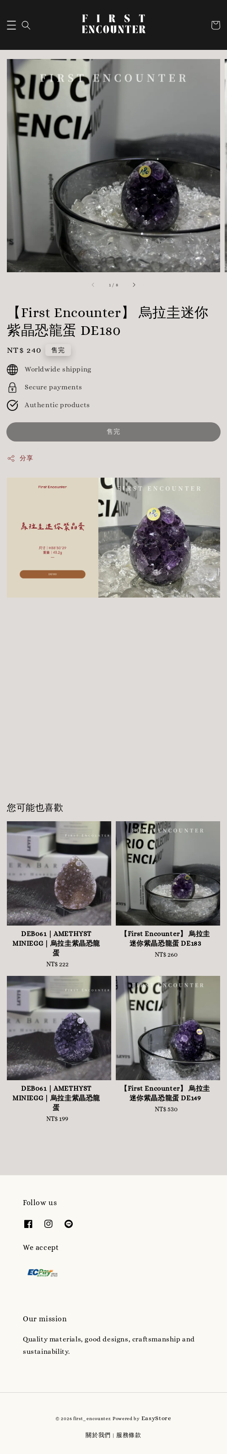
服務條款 (128, 1435)
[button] (11, 25)
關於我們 (98, 1435)
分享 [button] (20, 458)
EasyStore (156, 1418)
